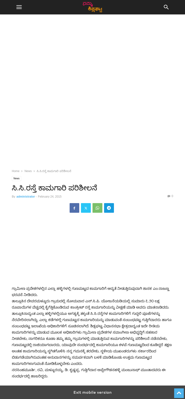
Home (16, 171)
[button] (19, 7)
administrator (25, 196)
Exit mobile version (92, 392)
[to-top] (179, 391)
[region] (92, 60)
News (28, 171)
